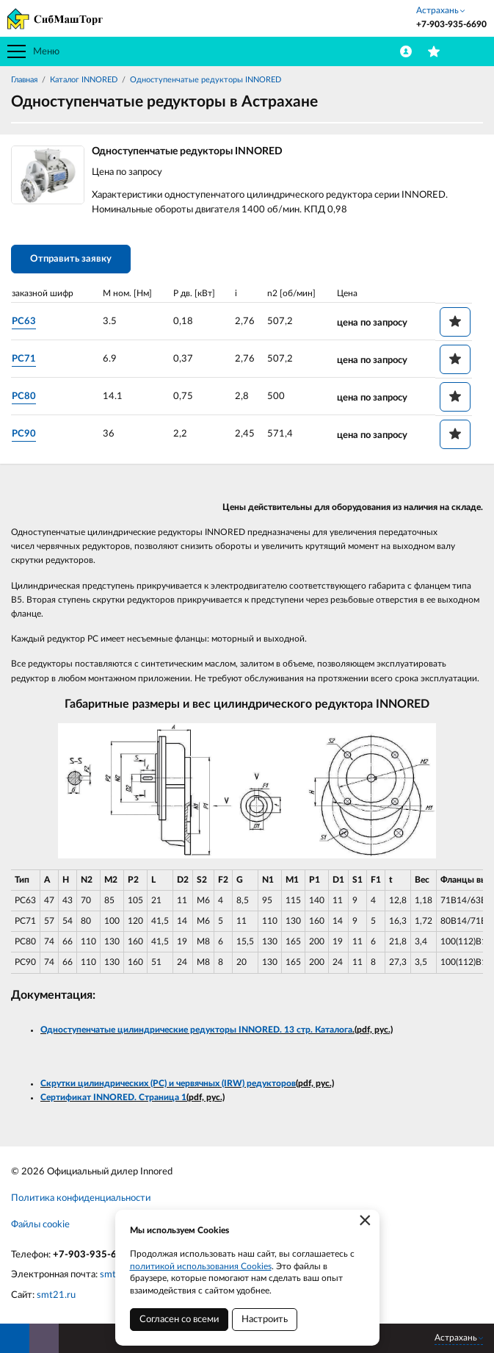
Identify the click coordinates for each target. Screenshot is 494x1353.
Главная (24, 80)
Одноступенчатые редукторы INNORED (205, 80)
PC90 (24, 434)
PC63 (24, 321)
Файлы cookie (40, 1225)
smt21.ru (56, 1295)
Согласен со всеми (179, 1319)
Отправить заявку (71, 259)
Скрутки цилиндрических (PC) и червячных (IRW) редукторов (168, 1083)
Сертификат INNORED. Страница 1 (113, 1097)
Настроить (264, 1319)
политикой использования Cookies (201, 1266)
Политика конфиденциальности (80, 1198)
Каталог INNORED (83, 80)
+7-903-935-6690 (93, 1255)
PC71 (24, 359)
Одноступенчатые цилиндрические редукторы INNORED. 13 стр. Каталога (196, 1029)
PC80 (24, 396)
